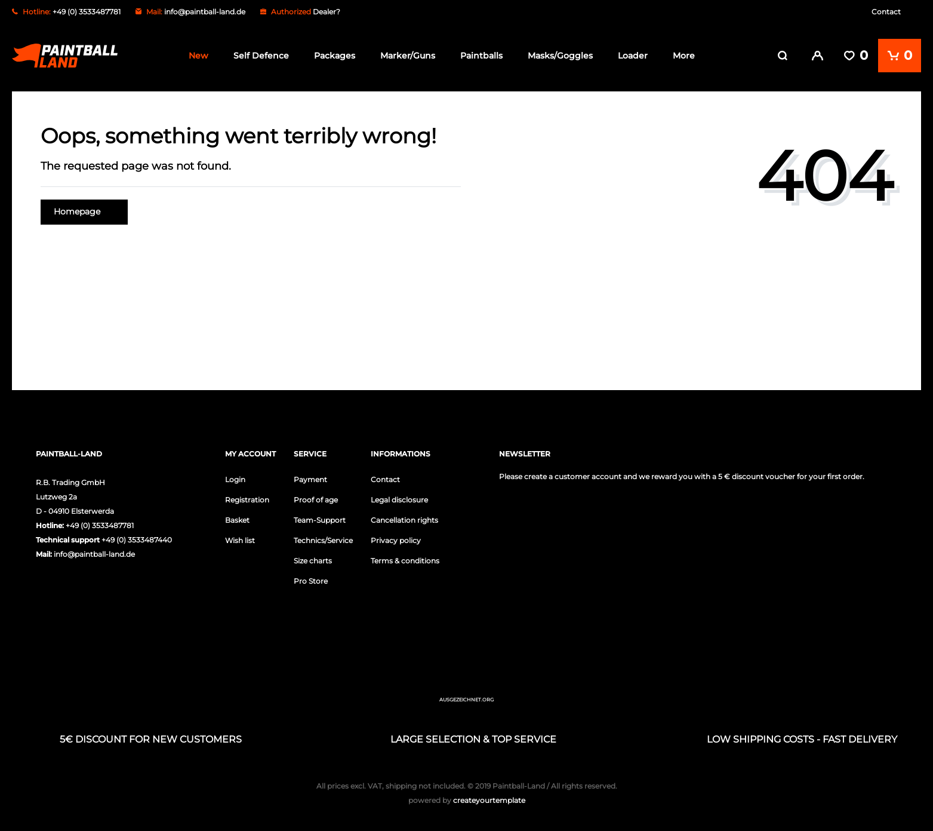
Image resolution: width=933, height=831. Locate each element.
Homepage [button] (84, 211)
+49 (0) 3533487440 (136, 539)
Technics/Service (323, 539)
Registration (247, 499)
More (684, 55)
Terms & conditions (405, 560)
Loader (633, 55)
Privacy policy (396, 539)
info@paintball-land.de (204, 11)
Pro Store (311, 580)
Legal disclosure (399, 499)
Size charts (313, 560)
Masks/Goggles (560, 55)
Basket (237, 519)
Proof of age (316, 499)
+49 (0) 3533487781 (100, 524)
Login (235, 478)
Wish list (240, 539)
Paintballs (481, 55)
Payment (310, 478)
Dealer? (326, 11)
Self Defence (261, 55)
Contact (886, 11)
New (198, 55)
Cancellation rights (404, 519)
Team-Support (320, 519)
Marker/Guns (407, 55)
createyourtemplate (466, 799)
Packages (334, 55)
